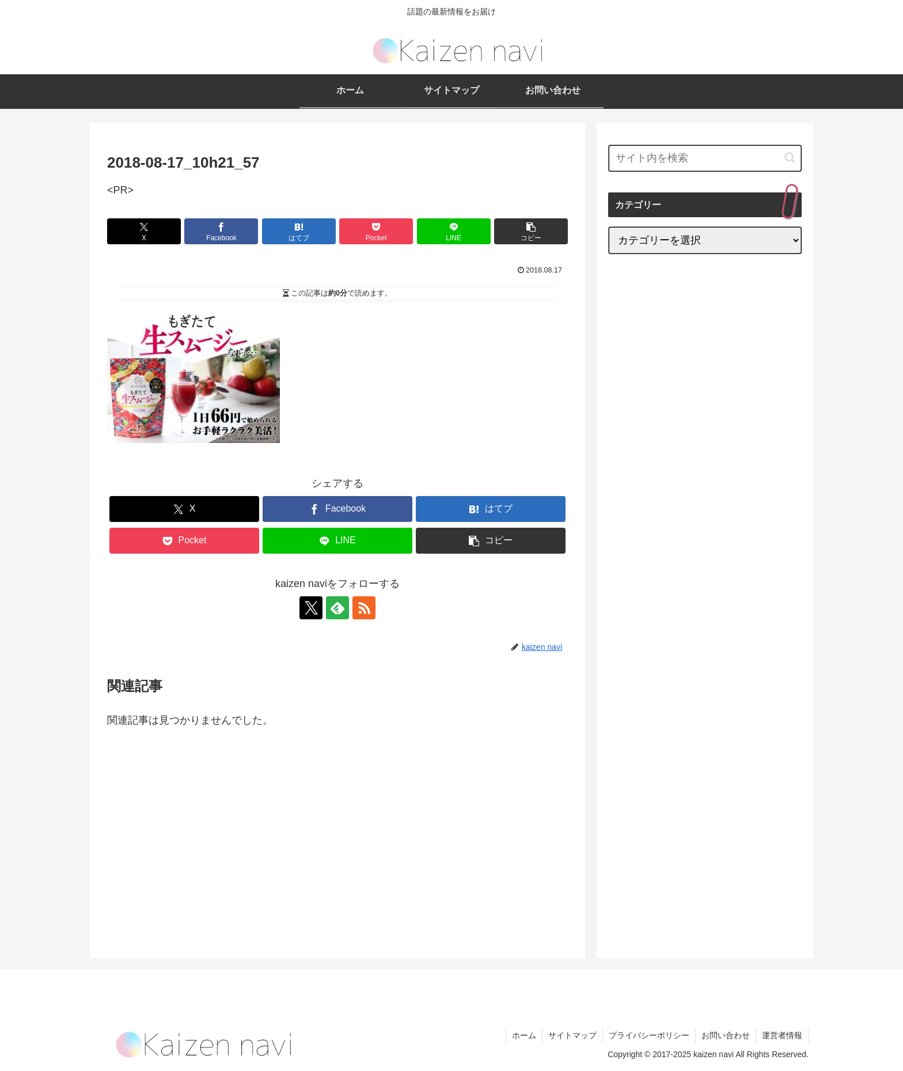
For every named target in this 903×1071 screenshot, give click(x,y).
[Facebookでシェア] (221, 231)
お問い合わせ (725, 1035)
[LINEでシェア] (454, 231)
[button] (531, 231)
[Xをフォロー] (310, 607)
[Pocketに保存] (376, 231)
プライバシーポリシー (649, 1035)
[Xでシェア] (144, 231)
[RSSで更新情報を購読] (363, 607)
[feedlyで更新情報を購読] (337, 607)
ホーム (524, 1035)
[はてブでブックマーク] (299, 231)
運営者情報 (782, 1035)
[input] (705, 158)
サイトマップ (572, 1035)
